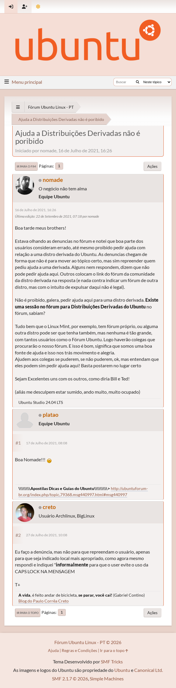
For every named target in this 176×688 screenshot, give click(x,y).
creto (49, 506)
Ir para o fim (26, 166)
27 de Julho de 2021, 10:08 (46, 535)
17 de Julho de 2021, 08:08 (46, 443)
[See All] (18, 107)
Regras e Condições (79, 650)
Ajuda (53, 650)
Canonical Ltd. (148, 670)
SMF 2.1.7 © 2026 (70, 678)
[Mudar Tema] (38, 6)
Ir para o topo (28, 612)
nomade (53, 179)
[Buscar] (137, 82)
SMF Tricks (112, 661)
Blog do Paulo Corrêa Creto (43, 600)
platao (50, 414)
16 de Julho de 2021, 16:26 (35, 210)
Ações (152, 166)
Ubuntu (122, 670)
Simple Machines (107, 678)
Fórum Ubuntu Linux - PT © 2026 (87, 642)
